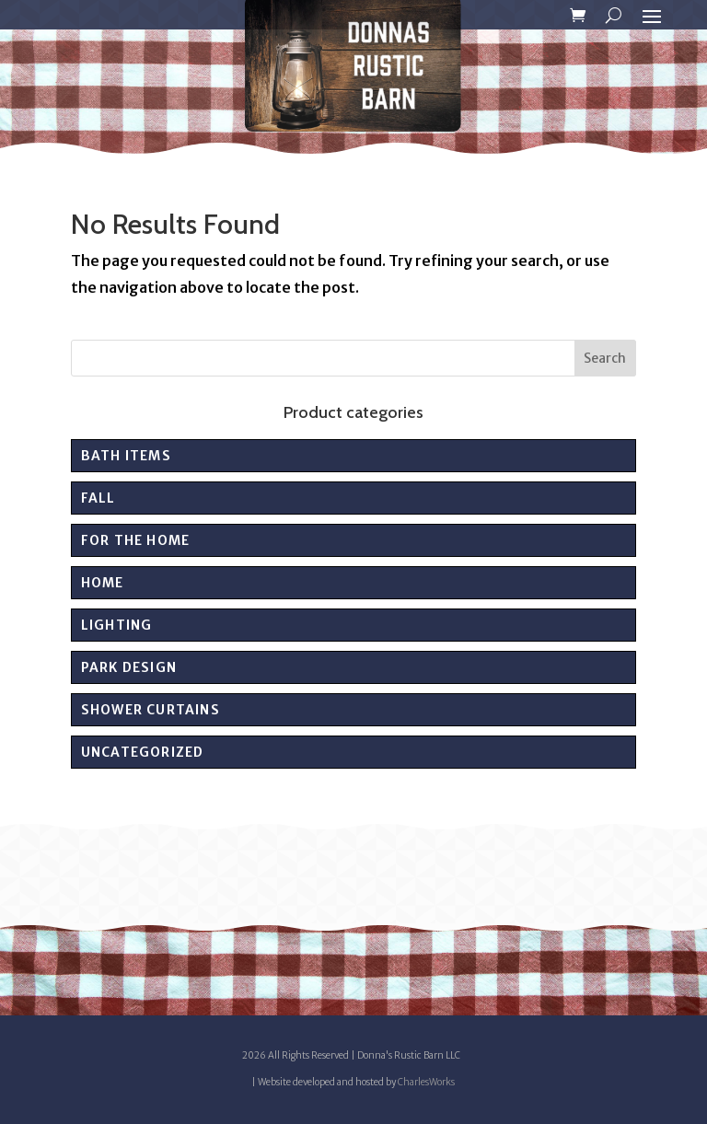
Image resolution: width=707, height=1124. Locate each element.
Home (102, 582)
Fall (98, 498)
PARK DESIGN (129, 667)
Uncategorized (142, 752)
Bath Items (126, 455)
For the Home (135, 540)
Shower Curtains (150, 709)
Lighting (117, 625)
